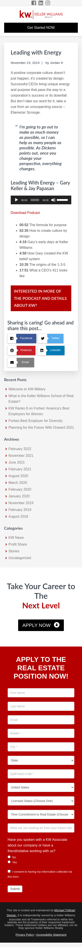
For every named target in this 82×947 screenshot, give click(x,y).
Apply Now (37, 625)
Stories (14, 551)
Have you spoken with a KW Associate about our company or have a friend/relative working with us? (37, 845)
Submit (15, 889)
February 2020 (20, 489)
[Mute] (53, 200)
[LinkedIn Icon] (41, 3)
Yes (12, 862)
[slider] (35, 200)
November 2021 (21, 455)
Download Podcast (25, 213)
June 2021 (17, 462)
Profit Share (18, 544)
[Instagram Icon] (48, 3)
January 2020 (19, 496)
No (12, 857)
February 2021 (20, 469)
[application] (41, 200)
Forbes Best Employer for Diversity (36, 421)
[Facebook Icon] (34, 3)
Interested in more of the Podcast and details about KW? (40, 298)
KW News (16, 537)
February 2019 (20, 510)
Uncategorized (20, 558)
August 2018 (18, 516)
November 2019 (21, 503)
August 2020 (18, 476)
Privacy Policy (25, 934)
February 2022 (20, 449)
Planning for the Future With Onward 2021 (41, 427)
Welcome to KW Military (27, 389)
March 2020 (18, 483)
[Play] (16, 200)
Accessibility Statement (51, 934)
